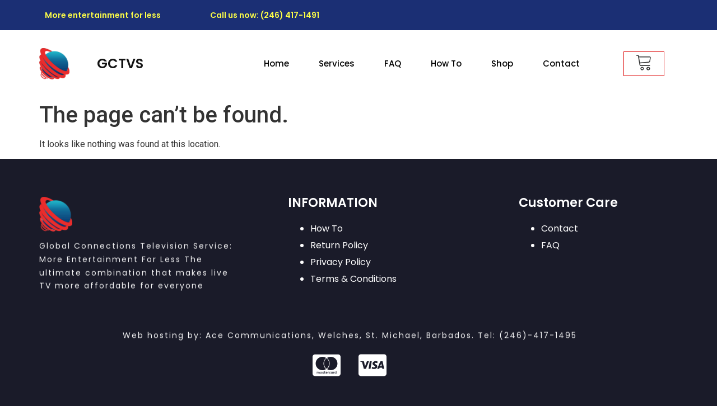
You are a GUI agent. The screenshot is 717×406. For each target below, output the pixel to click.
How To (446, 63)
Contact (561, 63)
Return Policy (339, 245)
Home (276, 63)
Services (337, 63)
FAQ (392, 63)
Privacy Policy (340, 262)
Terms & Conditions (353, 278)
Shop (502, 63)
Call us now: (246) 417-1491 (264, 15)
